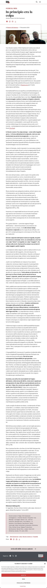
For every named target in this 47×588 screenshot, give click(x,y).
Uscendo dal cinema (11, 8)
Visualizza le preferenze (23, 582)
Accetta (23, 575)
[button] (45, 563)
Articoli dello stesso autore (23, 549)
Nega (23, 579)
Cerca (37, 2)
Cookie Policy (23, 586)
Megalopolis (24, 85)
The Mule (11, 128)
